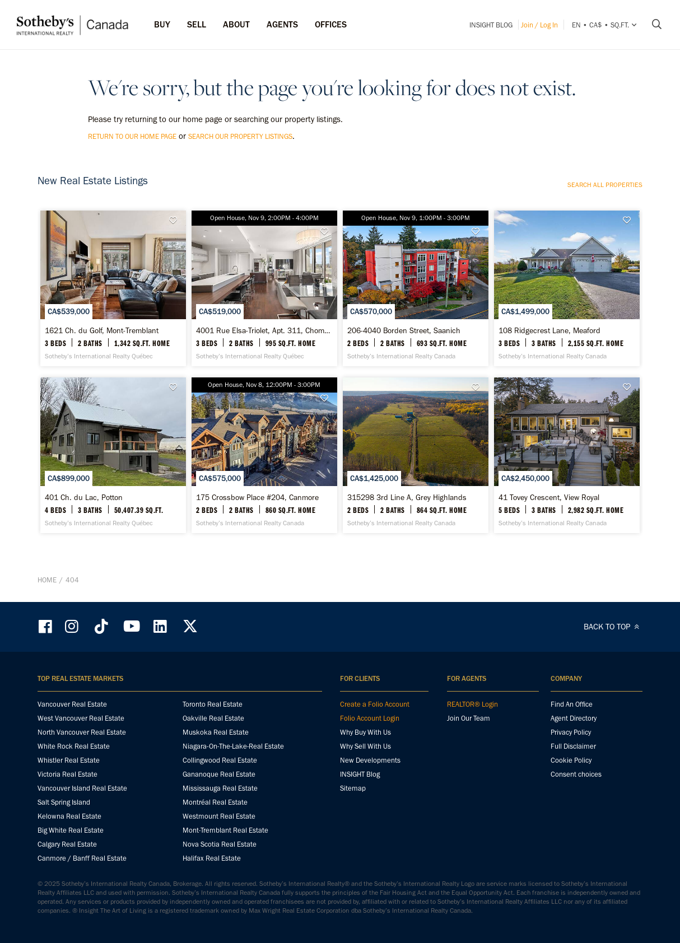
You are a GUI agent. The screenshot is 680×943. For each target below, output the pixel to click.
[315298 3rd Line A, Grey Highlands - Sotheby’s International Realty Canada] (415, 455)
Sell (196, 24)
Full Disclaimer (573, 746)
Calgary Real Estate (67, 844)
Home (47, 580)
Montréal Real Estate (215, 802)
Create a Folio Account (374, 704)
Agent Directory (574, 718)
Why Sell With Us (365, 746)
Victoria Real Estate (67, 774)
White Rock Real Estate (74, 746)
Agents (282, 24)
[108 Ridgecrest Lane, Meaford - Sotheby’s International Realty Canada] (566, 288)
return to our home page (132, 136)
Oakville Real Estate (213, 718)
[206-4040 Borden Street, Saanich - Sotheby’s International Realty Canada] (415, 288)
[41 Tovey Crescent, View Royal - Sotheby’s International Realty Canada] (566, 455)
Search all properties (604, 185)
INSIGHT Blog (491, 25)
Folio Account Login (369, 718)
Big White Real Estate (71, 830)
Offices (331, 24)
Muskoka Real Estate (216, 732)
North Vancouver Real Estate (82, 732)
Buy (162, 24)
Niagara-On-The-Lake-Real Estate (233, 746)
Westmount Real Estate (219, 816)
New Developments (370, 760)
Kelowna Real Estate (69, 816)
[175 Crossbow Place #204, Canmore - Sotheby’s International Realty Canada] (264, 455)
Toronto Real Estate (213, 704)
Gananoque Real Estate (219, 774)
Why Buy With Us (365, 732)
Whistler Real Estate (69, 760)
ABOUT (236, 24)
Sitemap (353, 788)
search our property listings (240, 136)
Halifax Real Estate (212, 858)
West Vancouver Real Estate (81, 718)
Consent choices (576, 774)
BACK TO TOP (613, 627)
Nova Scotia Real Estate (220, 844)
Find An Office (572, 704)
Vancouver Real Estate (72, 704)
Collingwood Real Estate (220, 760)
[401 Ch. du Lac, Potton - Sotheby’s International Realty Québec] (112, 455)
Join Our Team (468, 718)
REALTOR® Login (472, 704)
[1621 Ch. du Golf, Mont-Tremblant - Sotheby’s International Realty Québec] (112, 288)
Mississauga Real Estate (220, 788)
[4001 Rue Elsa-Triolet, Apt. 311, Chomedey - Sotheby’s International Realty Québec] (264, 288)
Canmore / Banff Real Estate (82, 858)
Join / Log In (539, 25)
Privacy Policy (571, 732)
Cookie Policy (571, 760)
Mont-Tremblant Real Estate (225, 830)
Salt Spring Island (64, 802)
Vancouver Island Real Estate (82, 788)
